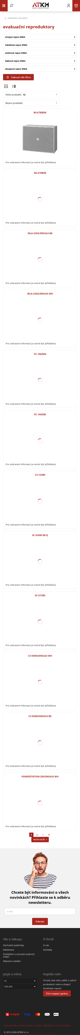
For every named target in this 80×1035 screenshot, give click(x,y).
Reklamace (8, 949)
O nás (46, 945)
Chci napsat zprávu (57, 993)
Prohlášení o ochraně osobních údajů (19, 955)
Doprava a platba (12, 961)
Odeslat (39, 921)
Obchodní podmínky (13, 945)
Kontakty (47, 949)
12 (23, 94)
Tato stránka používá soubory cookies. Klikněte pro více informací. (37, 1025)
